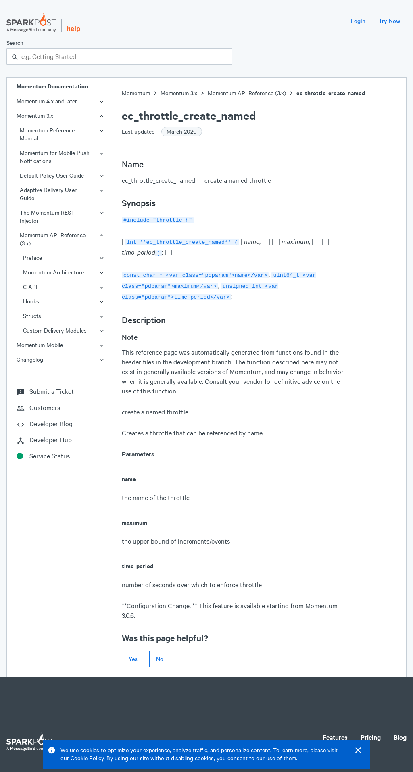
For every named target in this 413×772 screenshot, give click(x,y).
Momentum (136, 93)
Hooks (31, 301)
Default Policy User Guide (52, 175)
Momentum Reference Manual (47, 134)
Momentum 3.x (35, 115)
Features (335, 732)
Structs (32, 316)
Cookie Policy (87, 758)
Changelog (30, 359)
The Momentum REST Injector (47, 216)
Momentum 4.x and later (47, 101)
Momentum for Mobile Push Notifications (55, 157)
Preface (32, 258)
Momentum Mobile (40, 345)
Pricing (371, 732)
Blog (400, 732)
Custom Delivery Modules (55, 330)
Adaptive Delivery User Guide (48, 194)
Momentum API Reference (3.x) (53, 239)
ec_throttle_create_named (330, 93)
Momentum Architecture (53, 272)
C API (30, 287)
